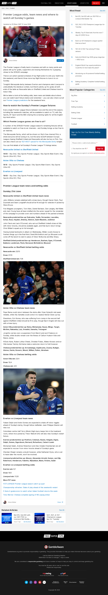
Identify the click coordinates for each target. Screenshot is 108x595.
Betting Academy (77, 107)
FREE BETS (96, 3)
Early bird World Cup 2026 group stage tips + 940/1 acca (90, 58)
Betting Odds (75, 112)
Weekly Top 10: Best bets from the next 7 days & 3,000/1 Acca (89, 34)
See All (61, 510)
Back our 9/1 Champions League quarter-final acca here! (89, 42)
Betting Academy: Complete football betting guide (90, 83)
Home (3, 8)
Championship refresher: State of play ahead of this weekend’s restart (30, 487)
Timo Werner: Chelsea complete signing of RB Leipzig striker (26, 495)
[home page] (9, 3)
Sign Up (100, 149)
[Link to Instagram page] (35, 582)
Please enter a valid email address (84, 143)
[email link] (44, 582)
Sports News (72, 3)
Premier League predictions (17, 100)
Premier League (76, 118)
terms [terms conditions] (92, 153)
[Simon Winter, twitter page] (10, 60)
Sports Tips (84, 3)
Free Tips (74, 101)
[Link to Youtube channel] (39, 582)
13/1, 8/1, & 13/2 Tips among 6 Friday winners (87, 50)
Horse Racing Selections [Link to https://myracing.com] (47, 574)
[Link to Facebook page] (30, 582)
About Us (66, 582)
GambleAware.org (13, 551)
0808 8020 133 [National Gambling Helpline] (43, 557)
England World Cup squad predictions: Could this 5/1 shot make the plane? (88, 66)
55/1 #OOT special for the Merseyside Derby (39, 142)
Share (59, 60)
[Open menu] (103, 3)
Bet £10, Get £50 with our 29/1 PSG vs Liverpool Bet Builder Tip (88, 17)
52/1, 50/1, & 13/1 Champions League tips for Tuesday (90, 26)
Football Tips (46, 3)
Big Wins (74, 95)
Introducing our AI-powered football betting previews (90, 75)
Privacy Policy (81, 582)
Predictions (59, 3)
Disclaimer (73, 582)
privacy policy (100, 153)
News (7, 8)
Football (12, 8)
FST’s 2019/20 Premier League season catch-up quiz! (24, 484)
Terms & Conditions (55, 582)
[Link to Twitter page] (26, 582)
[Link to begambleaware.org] (54, 547)
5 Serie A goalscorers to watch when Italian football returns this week (30, 491)
